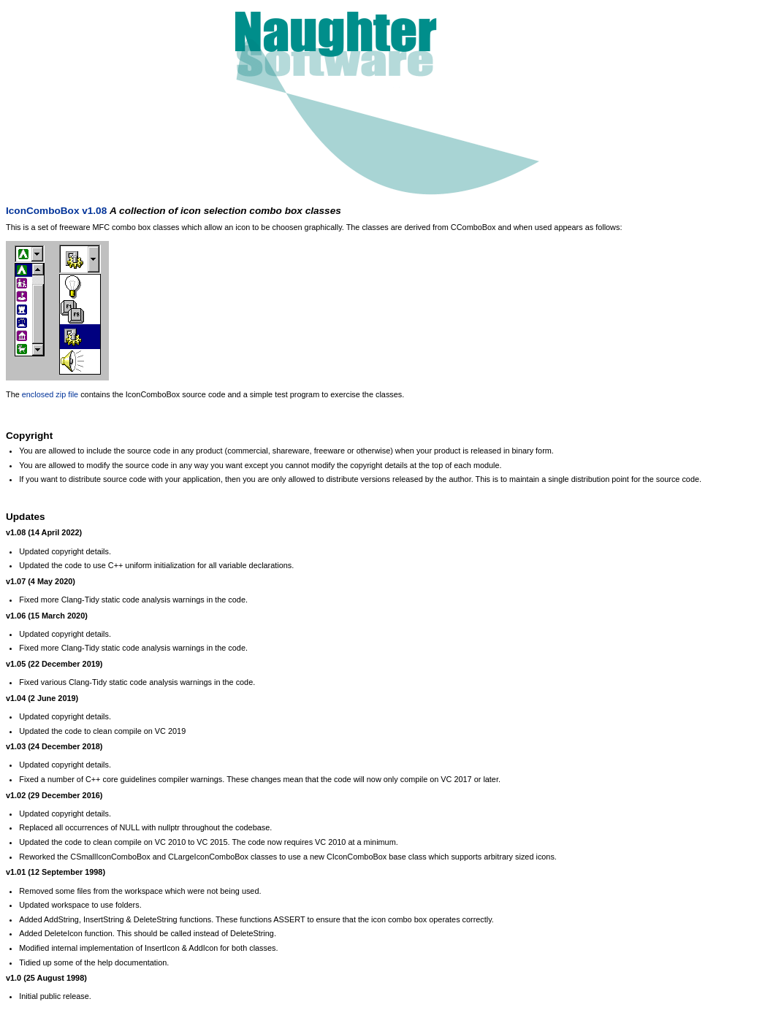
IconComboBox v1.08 (56, 210)
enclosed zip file (50, 394)
